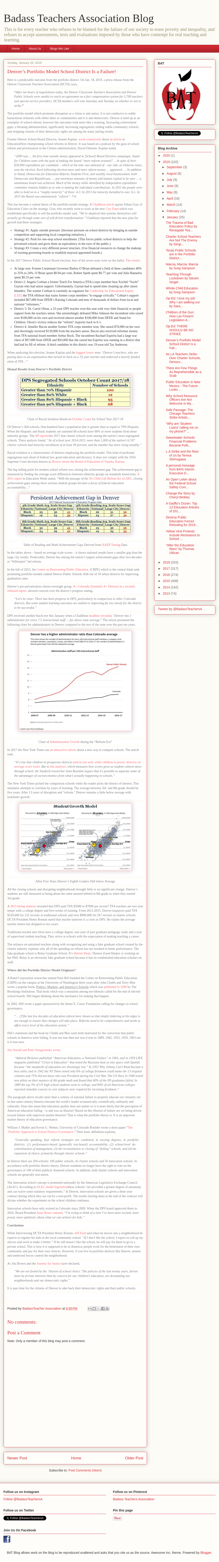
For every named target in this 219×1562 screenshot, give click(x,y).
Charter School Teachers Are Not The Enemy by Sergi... (183, 240)
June (170, 186)
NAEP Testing (111, 545)
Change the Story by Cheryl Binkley (180, 495)
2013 (167, 593)
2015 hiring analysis (23, 906)
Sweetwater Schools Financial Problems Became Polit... (181, 441)
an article (116, 139)
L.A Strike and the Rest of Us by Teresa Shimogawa (182, 455)
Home (16, 48)
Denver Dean (81, 953)
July (170, 180)
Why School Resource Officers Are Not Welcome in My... (182, 400)
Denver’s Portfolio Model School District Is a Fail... (183, 344)
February (173, 211)
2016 (167, 575)
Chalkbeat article (103, 204)
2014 (167, 587)
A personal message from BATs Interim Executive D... (180, 469)
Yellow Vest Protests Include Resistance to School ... (183, 535)
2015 (167, 581)
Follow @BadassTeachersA (22, 1499)
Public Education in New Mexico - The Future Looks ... (183, 386)
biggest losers (85, 352)
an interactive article (63, 750)
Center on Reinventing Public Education (63, 569)
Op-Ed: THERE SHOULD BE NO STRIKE (179, 330)
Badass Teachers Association (133, 1499)
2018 (167, 562)
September (175, 167)
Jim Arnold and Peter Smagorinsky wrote (33, 1050)
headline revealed (100, 615)
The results (133, 260)
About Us (35, 48)
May (170, 192)
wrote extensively (89, 139)
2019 (167, 162)
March (171, 204)
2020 (167, 155)
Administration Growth (65, 742)
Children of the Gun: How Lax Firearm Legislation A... (180, 316)
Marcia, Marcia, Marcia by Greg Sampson (182, 266)
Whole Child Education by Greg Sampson (182, 290)
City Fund (112, 209)
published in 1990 (115, 987)
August (172, 173)
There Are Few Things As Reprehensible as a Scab (183, 372)
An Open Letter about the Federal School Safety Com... (181, 483)
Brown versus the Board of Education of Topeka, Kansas (88, 461)
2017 (167, 568)
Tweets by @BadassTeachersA (180, 609)
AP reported (42, 436)
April (170, 198)
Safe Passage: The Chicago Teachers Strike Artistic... (180, 413)
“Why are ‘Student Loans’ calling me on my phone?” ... (182, 427)
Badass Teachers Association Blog (79, 18)
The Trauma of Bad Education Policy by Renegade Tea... (181, 226)
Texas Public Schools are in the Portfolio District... (181, 254)
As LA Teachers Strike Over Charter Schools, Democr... (183, 358)
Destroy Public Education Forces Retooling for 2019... (182, 521)
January (173, 217)
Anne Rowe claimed (49, 1213)
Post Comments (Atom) (85, 1470)
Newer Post (17, 1458)
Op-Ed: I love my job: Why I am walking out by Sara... (183, 302)
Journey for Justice (49, 1263)
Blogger (205, 1552)
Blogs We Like (59, 48)
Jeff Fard (80, 1233)
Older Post (134, 1458)
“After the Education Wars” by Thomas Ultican (180, 549)
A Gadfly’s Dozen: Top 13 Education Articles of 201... (182, 507)
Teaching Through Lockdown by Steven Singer (182, 278)
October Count (81, 419)
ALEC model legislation (52, 1187)
